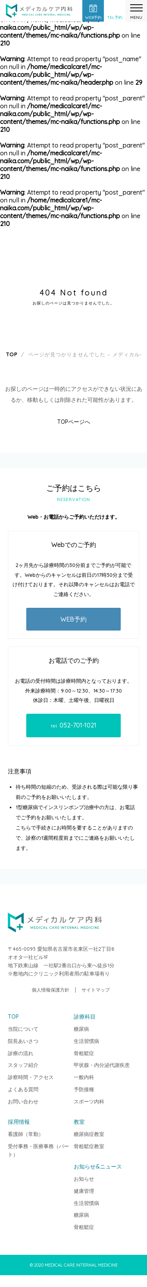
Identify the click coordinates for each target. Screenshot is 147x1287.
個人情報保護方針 (50, 989)
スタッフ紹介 (23, 1065)
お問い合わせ (23, 1101)
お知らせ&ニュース (98, 1166)
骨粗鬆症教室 (89, 1146)
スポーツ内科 (89, 1101)
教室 (79, 1121)
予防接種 (84, 1089)
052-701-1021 (73, 725)
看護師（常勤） (26, 1134)
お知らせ (84, 1179)
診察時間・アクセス (31, 1077)
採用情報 (19, 1121)
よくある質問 (23, 1089)
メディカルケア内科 (39, 12)
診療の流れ (20, 1053)
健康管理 (84, 1191)
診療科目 (85, 1016)
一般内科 (84, 1077)
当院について (23, 1029)
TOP (141, 1225)
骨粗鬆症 (84, 1053)
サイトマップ (96, 989)
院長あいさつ (23, 1041)
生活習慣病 (86, 1041)
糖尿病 (81, 1029)
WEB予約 (73, 619)
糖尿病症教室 (89, 1134)
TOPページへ (73, 421)
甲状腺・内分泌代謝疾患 (102, 1065)
